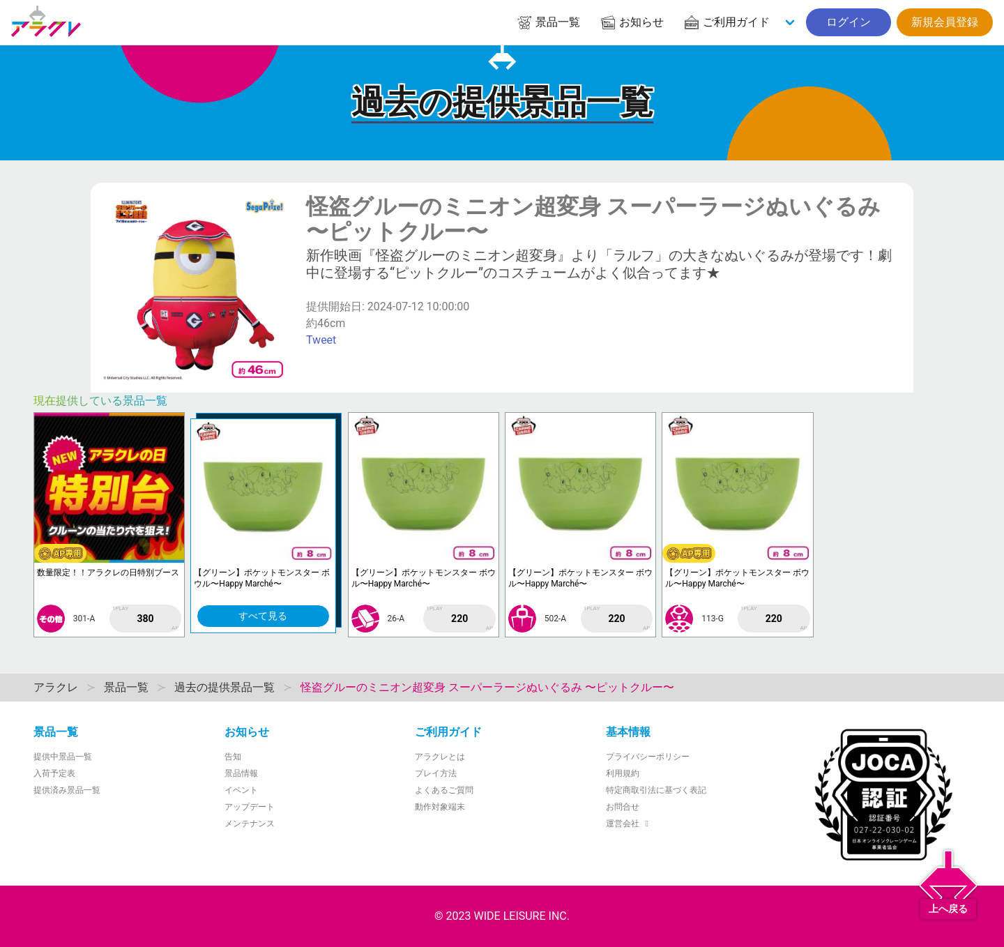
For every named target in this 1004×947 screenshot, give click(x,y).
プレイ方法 (436, 773)
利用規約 (622, 773)
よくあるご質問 (444, 790)
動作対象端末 (440, 807)
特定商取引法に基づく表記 (656, 790)
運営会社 (629, 823)
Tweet (321, 340)
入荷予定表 (54, 773)
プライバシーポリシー (648, 757)
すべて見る (262, 615)
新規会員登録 (944, 22)
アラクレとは (440, 757)
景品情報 (241, 773)
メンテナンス (250, 823)
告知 (233, 757)
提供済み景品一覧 (66, 790)
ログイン (848, 22)
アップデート (250, 807)
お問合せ (622, 807)
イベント (241, 790)
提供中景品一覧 (62, 757)
